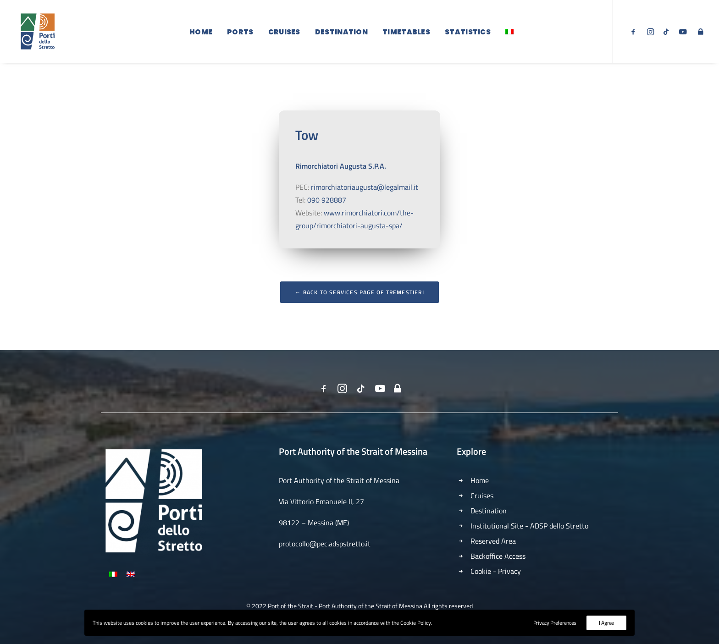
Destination (341, 33)
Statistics (468, 33)
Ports (240, 33)
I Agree (606, 622)
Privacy (509, 571)
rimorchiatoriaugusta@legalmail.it (364, 200)
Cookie (480, 571)
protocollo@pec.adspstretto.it (325, 543)
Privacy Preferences (554, 622)
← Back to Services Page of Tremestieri (359, 306)
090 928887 (326, 213)
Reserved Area (493, 540)
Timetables (406, 33)
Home (200, 33)
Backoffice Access (497, 555)
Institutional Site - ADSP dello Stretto (529, 525)
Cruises (284, 33)
